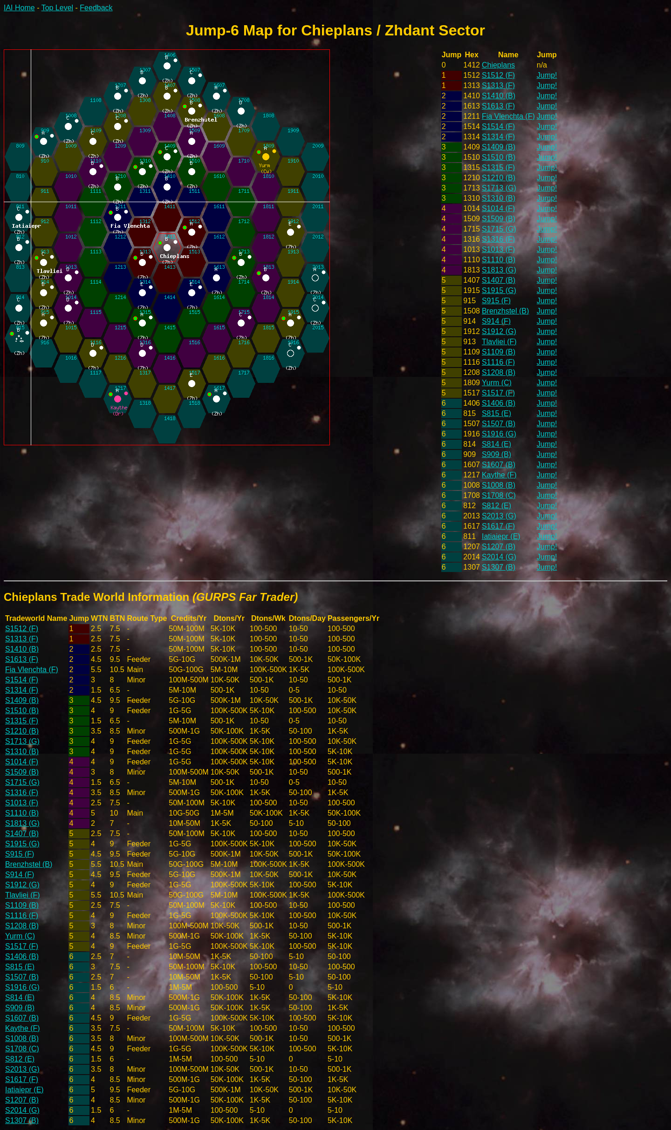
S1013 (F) (498, 249)
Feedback (96, 8)
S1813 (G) (499, 270)
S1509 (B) (498, 219)
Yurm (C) (497, 383)
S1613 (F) (498, 106)
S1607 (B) (498, 465)
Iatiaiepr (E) (501, 536)
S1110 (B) (498, 260)
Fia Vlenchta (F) (508, 116)
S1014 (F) (498, 208)
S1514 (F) (498, 126)
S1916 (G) (499, 434)
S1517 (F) (498, 393)
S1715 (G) (499, 229)
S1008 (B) (498, 485)
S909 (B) (496, 454)
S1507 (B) (498, 424)
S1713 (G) (499, 188)
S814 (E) (496, 444)
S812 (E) (496, 506)
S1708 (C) (499, 495)
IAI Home (19, 8)
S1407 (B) (498, 280)
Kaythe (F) (499, 475)
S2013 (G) (499, 516)
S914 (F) (496, 321)
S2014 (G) (499, 557)
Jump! (547, 75)
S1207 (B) (498, 547)
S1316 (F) (498, 239)
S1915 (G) (499, 290)
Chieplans (498, 65)
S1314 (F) (498, 137)
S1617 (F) (498, 526)
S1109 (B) (498, 352)
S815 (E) (496, 413)
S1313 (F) (498, 85)
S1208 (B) (498, 372)
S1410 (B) (498, 96)
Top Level (57, 8)
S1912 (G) (499, 331)
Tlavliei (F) (499, 342)
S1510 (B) (498, 157)
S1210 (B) (498, 178)
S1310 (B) (498, 198)
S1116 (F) (498, 362)
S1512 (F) (498, 75)
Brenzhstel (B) (505, 311)
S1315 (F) (498, 167)
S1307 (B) (498, 567)
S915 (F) (496, 301)
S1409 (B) (498, 147)
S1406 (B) (498, 403)
